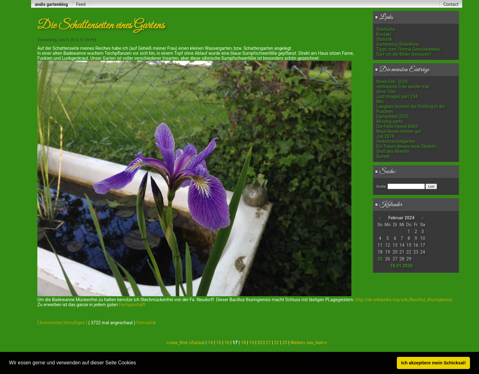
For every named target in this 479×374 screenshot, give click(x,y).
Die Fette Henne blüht (397, 126)
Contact (450, 4)
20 (259, 342)
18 (243, 342)
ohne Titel (385, 91)
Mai (379, 101)
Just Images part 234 (397, 96)
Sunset (383, 156)
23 (284, 342)
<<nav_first (177, 342)
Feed (80, 4)
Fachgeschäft (131, 304)
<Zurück (197, 342)
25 (380, 258)
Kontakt (383, 34)
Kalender (388, 204)
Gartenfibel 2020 (392, 116)
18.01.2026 (401, 265)
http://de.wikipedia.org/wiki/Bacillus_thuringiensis (403, 299)
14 (210, 342)
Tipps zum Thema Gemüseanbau (408, 49)
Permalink (146, 322)
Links (384, 17)
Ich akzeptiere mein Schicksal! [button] (433, 362)
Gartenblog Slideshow (397, 44)
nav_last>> (317, 342)
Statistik (384, 39)
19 (251, 342)
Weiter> (298, 342)
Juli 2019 (385, 136)
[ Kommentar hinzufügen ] (62, 322)
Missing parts (389, 121)
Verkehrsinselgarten (395, 141)
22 (276, 342)
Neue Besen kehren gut (398, 131)
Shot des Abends (392, 151)
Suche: (386, 171)
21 (268, 342)
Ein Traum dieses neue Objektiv (406, 146)
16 (226, 342)
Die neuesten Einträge (402, 69)
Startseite (385, 29)
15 (218, 342)
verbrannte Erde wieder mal (402, 86)
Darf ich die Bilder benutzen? (403, 54)
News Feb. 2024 (391, 81)
